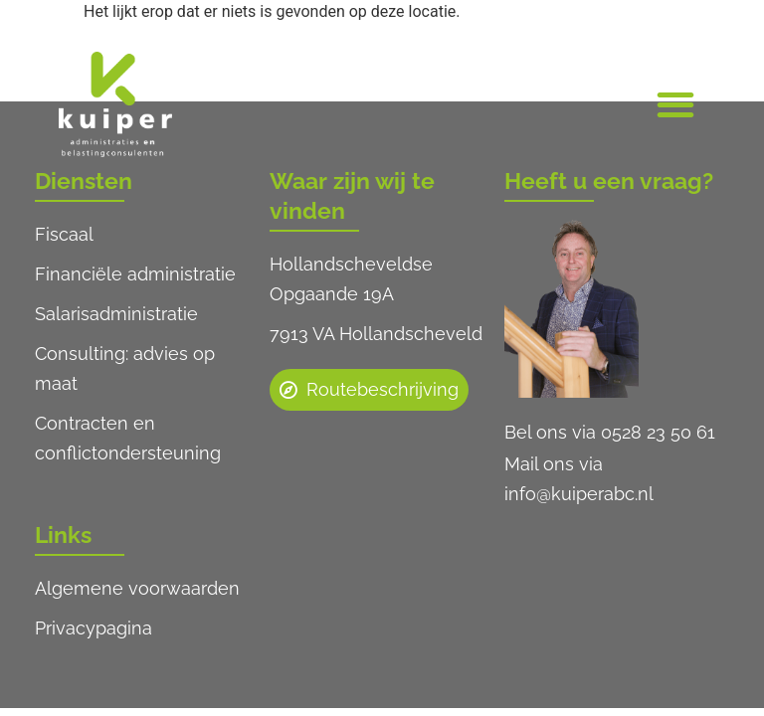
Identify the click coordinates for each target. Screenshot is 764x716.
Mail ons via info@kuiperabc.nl (579, 478)
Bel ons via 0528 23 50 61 (609, 432)
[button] (675, 104)
